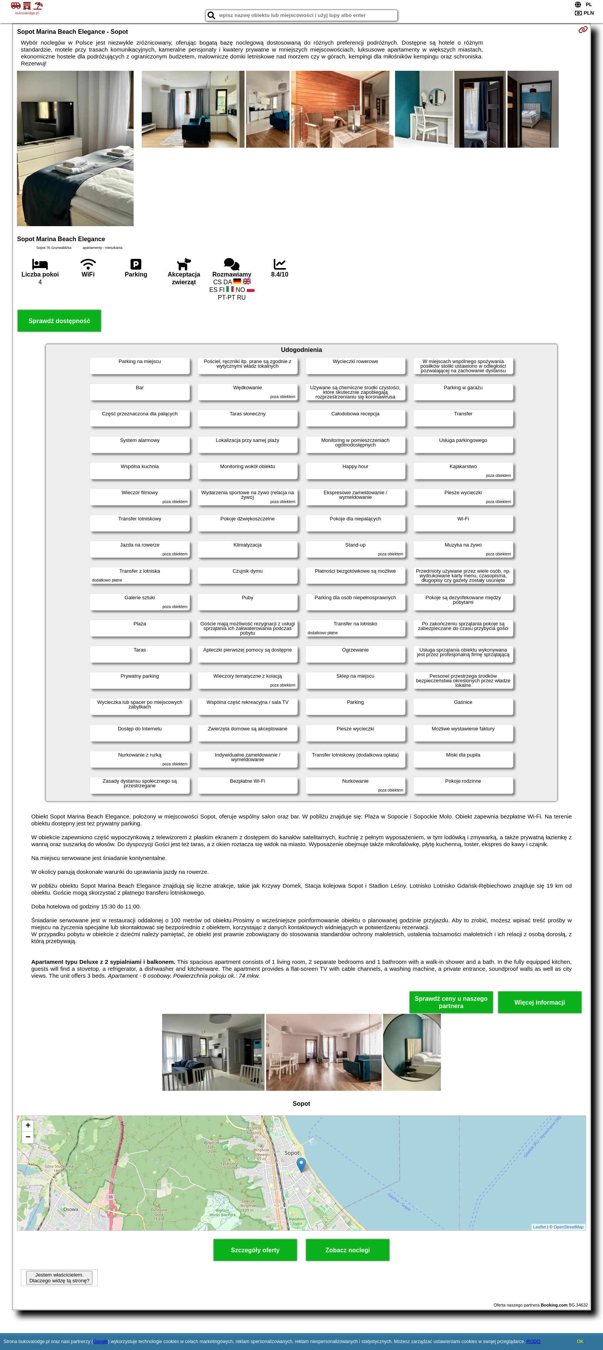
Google (100, 1341)
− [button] (27, 1137)
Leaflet (539, 1227)
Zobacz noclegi (347, 1250)
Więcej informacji (539, 1002)
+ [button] (27, 1126)
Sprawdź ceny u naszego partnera (451, 1002)
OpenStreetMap (569, 1227)
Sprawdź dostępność (59, 321)
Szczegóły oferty (255, 1250)
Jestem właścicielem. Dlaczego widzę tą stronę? (59, 1277)
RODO (533, 1341)
